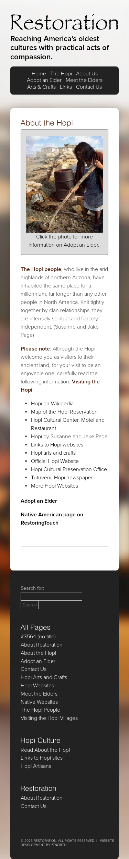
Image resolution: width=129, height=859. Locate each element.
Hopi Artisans (36, 766)
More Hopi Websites (54, 485)
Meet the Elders (84, 80)
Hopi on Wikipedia (52, 403)
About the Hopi (38, 653)
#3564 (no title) (38, 636)
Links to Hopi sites (42, 757)
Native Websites (39, 702)
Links (66, 87)
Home (39, 74)
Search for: (32, 588)
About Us (87, 74)
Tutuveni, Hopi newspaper (62, 477)
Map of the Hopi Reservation (64, 411)
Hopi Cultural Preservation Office (69, 469)
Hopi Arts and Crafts (44, 677)
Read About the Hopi (45, 750)
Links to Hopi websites (57, 444)
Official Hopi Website (55, 461)
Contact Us (89, 87)
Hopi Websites (37, 685)
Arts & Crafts (41, 87)
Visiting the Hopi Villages (49, 718)
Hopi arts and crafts (53, 453)
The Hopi (61, 74)
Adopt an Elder (44, 80)
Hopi (36, 436)
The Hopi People (40, 710)
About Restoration (42, 644)
